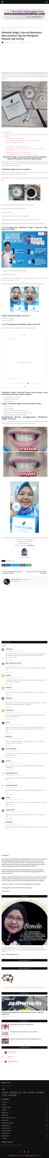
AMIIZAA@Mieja (13, 1061)
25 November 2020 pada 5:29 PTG (15, 700)
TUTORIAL (24, 1138)
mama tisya (9, 649)
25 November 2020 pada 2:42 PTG (15, 677)
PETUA (24, 1092)
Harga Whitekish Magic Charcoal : (15, 142)
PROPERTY (24, 1110)
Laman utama (5, 27)
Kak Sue (8, 761)
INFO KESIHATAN (13, 1092)
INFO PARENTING (40, 1092)
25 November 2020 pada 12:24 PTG (15, 651)
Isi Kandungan (6, 132)
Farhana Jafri (9, 710)
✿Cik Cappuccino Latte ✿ (13, 663)
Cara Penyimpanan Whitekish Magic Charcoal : (18, 146)
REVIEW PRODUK (12, 27)
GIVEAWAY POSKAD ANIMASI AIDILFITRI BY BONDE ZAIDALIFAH (25, 1039)
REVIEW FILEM (24, 1115)
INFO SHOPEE (31, 1092)
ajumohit (8, 675)
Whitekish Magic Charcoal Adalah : (15, 138)
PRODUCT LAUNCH (24, 1107)
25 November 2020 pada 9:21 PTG (15, 712)
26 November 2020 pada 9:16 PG (15, 724)
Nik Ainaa (8, 687)
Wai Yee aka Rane (11, 749)
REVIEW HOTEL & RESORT (24, 1123)
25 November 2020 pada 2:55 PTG (15, 689)
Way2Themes (21, 1155)
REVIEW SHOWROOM (24, 1131)
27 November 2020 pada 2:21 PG (15, 811)
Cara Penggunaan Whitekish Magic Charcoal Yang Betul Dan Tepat (23, 140)
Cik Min (8, 797)
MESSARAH (9, 822)
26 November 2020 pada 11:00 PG (15, 738)
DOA (20, 1092)
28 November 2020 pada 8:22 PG (15, 824)
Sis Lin (7, 722)
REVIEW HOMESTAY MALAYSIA (24, 1118)
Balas (7, 659)
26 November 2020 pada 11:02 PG (15, 750)
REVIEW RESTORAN (24, 1128)
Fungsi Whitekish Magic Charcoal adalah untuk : (18, 152)
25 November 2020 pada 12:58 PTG (15, 665)
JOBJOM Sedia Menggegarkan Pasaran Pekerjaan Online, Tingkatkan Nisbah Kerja (23, 1013)
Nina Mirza (9, 736)
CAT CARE (4, 1095)
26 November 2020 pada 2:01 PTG (15, 763)
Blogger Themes (37, 1155)
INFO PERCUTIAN (12, 1095)
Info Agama (5, 1092)
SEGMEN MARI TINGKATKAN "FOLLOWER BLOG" (22, 1024)
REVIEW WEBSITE (24, 1136)
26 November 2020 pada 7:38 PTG (15, 799)
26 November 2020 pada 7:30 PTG (15, 787)
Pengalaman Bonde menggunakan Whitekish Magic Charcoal (22, 154)
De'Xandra (24, 1102)
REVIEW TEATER (24, 1133)
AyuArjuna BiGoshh (12, 773)
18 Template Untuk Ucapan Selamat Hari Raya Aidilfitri (23, 1031)
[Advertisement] (24, 57)
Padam (10, 659)
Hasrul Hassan (12, 1052)
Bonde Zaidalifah (8, 42)
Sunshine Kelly (10, 810)
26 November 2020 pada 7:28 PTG (15, 775)
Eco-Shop (24, 1105)
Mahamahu (9, 698)
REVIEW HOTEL (24, 1120)
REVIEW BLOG (24, 1113)
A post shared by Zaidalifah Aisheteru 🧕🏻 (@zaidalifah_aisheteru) (24, 383)
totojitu (10, 1057)
